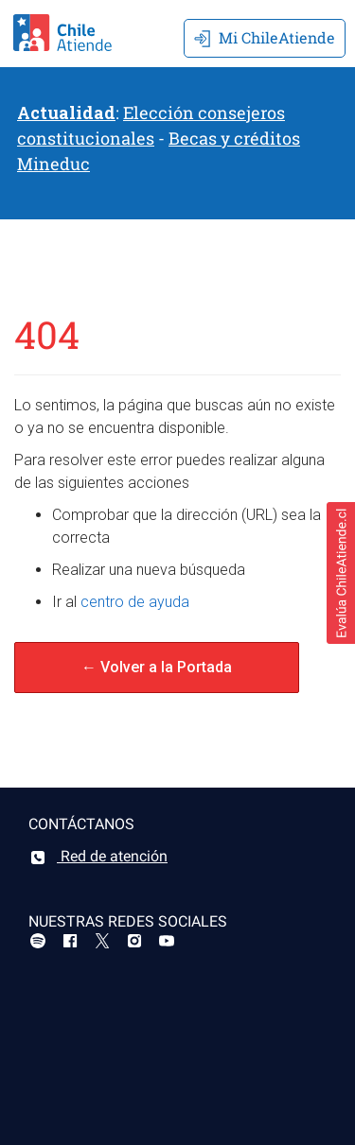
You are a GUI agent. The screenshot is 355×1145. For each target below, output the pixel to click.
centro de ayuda (134, 602)
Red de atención (98, 856)
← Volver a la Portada (156, 667)
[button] (341, 573)
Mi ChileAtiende (264, 37)
